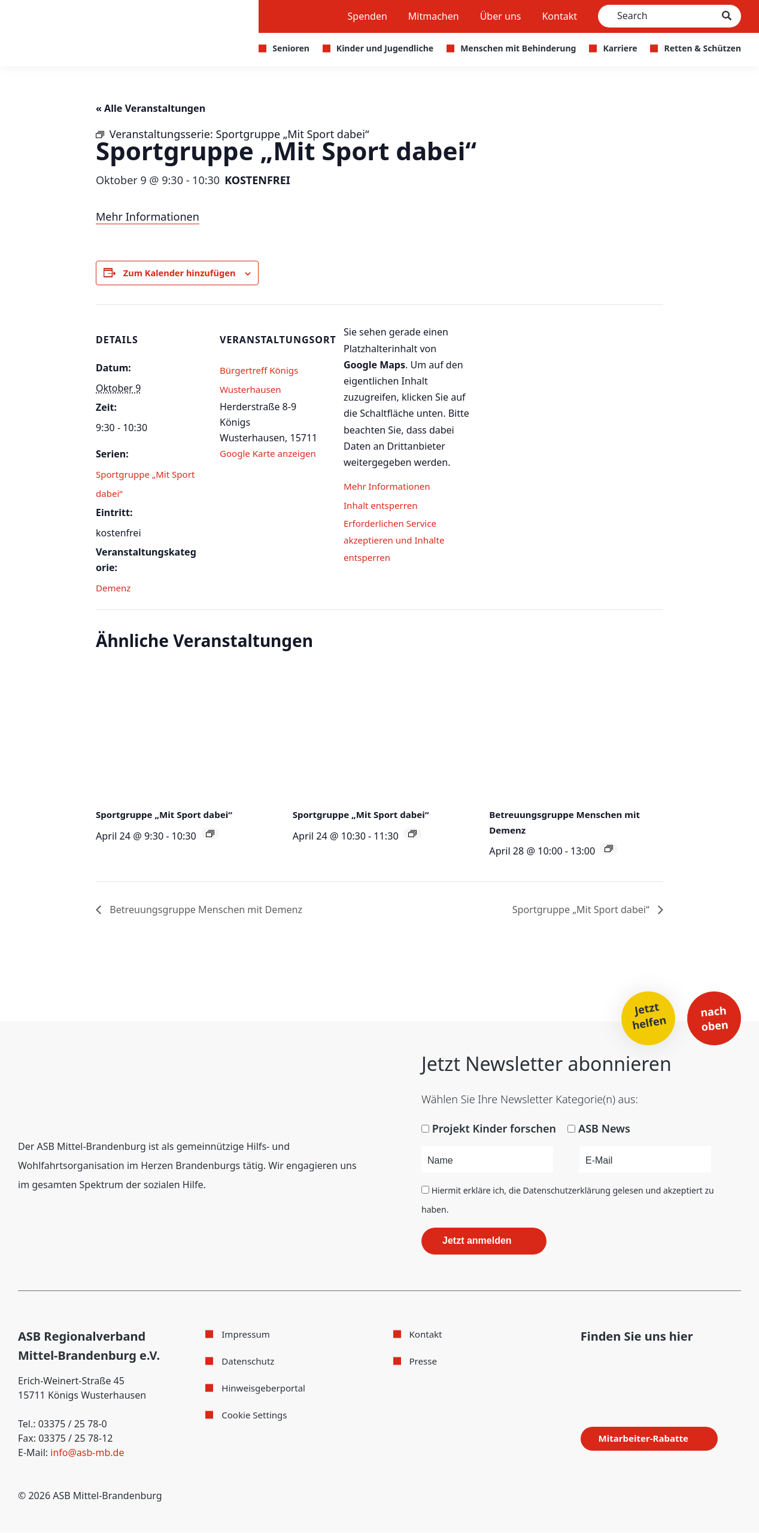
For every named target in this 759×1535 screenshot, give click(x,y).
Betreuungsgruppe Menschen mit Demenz (216, 911)
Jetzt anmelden (477, 1243)
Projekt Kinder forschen (494, 1131)
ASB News (604, 1131)
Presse (424, 1363)
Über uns (500, 16)
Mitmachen (433, 16)
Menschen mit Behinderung (518, 48)
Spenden (367, 16)
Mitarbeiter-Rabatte (649, 1440)
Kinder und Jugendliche (384, 48)
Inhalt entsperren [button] (383, 506)
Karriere (620, 48)
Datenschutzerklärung (567, 1192)
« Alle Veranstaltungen (157, 107)
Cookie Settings (256, 1417)
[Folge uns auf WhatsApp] (654, 1364)
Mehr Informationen (147, 216)
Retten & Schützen (702, 48)
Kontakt (559, 16)
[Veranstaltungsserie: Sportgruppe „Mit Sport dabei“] (210, 834)
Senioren (290, 48)
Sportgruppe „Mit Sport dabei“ (168, 815)
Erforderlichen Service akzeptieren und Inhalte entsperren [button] (397, 544)
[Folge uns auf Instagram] (605, 1365)
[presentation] (183, 734)
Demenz (114, 589)
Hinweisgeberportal (266, 1390)
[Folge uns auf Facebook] (584, 1365)
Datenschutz (249, 1363)
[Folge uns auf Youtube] (629, 1365)
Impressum (247, 1336)
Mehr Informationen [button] (390, 487)
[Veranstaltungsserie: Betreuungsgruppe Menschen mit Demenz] (609, 850)
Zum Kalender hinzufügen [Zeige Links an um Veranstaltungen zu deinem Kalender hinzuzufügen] (185, 273)
